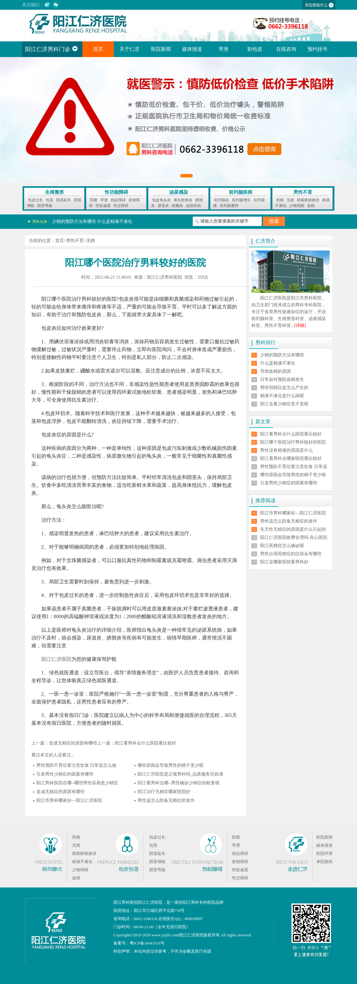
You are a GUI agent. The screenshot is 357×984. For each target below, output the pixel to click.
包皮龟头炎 (161, 200)
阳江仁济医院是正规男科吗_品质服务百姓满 (180, 774)
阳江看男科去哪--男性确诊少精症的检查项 (178, 783)
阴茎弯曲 (44, 205)
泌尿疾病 (193, 205)
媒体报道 (192, 49)
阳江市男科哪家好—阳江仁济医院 (69, 800)
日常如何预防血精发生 (282, 379)
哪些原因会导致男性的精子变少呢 (170, 765)
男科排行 (265, 342)
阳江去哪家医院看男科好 (284, 562)
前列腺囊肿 (229, 205)
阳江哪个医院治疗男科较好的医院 (293, 442)
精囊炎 (177, 205)
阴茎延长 (63, 200)
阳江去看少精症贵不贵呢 (284, 404)
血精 (311, 205)
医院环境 (324, 853)
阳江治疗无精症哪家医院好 (164, 791)
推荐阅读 (265, 500)
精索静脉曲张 (308, 200)
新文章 (262, 421)
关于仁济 (129, 49)
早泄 (223, 49)
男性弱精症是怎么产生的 (284, 387)
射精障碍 (240, 861)
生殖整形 (54, 192)
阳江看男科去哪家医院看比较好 (291, 458)
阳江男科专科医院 (199, 902)
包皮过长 (35, 200)
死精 (280, 200)
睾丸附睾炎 (183, 200)
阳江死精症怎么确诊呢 (282, 545)
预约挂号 (317, 49)
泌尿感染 (178, 192)
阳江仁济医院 (56, 659)
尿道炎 (163, 205)
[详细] (300, 325)
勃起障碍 (118, 200)
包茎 (49, 200)
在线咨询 (286, 49)
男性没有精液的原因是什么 (286, 450)
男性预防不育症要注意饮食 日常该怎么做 (76, 765)
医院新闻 (161, 49)
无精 (290, 200)
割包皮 (254, 49)
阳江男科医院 (125, 902)
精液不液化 (82, 861)
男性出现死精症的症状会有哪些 (291, 553)
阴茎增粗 (157, 861)
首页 (98, 49)
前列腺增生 (241, 200)
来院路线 (324, 861)
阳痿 (93, 200)
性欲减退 (103, 205)
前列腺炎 (221, 200)
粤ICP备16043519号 (147, 943)
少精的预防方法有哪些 (74, 221)
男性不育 (302, 192)
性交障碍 (121, 205)
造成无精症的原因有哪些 (73, 743)
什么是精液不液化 (114, 221)
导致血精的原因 (275, 371)
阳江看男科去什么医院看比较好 (145, 743)
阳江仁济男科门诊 (51, 49)
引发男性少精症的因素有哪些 (64, 774)
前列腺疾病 (240, 192)
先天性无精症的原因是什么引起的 (293, 529)
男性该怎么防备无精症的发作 (166, 800)
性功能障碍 (116, 192)
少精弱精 (296, 205)
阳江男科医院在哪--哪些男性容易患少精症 (77, 783)
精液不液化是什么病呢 (282, 395)
